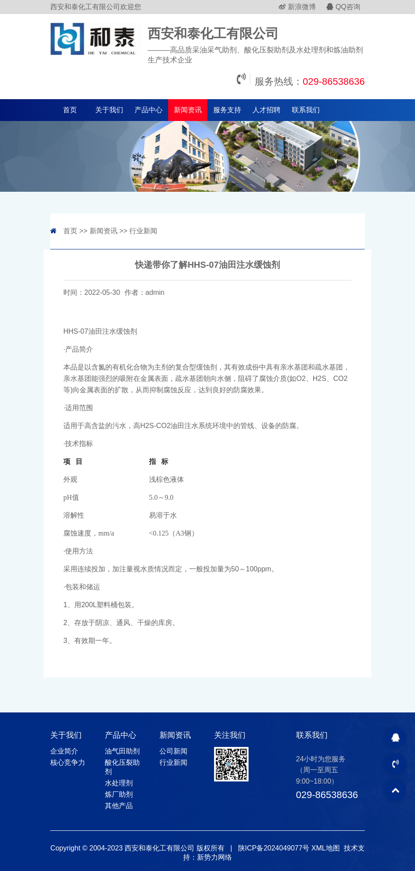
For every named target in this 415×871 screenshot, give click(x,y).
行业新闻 (143, 231)
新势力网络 (214, 857)
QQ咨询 (343, 6)
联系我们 (306, 110)
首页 (70, 110)
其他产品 (119, 805)
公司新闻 (173, 751)
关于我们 (109, 110)
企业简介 (64, 751)
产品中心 (149, 110)
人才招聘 (266, 110)
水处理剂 (119, 783)
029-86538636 (334, 81)
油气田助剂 (122, 751)
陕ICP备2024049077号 (274, 848)
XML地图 (325, 848)
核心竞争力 (67, 762)
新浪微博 (297, 6)
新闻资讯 (188, 110)
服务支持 (227, 110)
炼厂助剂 (119, 794)
